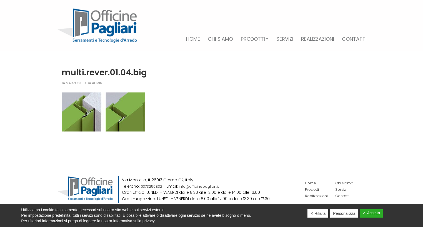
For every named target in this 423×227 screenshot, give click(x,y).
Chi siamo (345, 183)
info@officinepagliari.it (202, 186)
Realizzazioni (317, 195)
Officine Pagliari (97, 25)
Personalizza (344, 213)
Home (311, 183)
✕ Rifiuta (318, 213)
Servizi (341, 189)
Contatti (343, 195)
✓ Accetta (371, 213)
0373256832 (152, 186)
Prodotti (313, 189)
